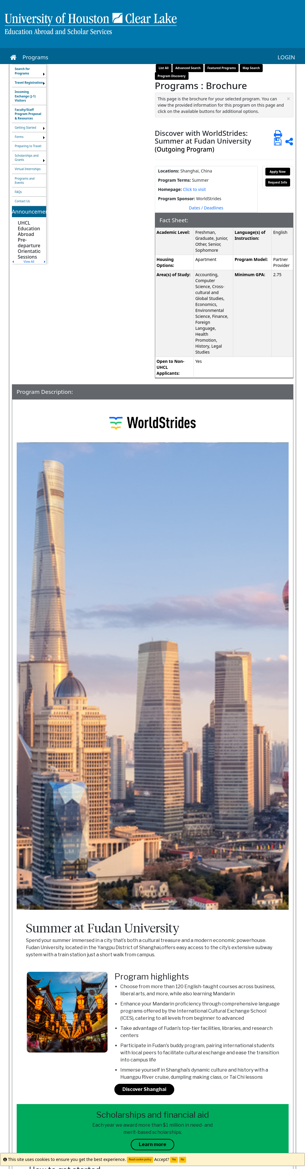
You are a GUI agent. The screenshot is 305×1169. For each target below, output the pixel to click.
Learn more (152, 1144)
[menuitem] (29, 71)
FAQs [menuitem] (18, 192)
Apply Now (278, 172)
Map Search (251, 68)
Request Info (277, 182)
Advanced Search (188, 68)
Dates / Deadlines (206, 208)
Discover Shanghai (144, 1089)
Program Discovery (172, 76)
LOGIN (286, 57)
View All (29, 261)
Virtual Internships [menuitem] (28, 169)
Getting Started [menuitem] (25, 127)
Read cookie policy (140, 1159)
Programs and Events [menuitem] (25, 180)
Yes (174, 1159)
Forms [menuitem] (19, 137)
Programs (36, 57)
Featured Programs (221, 68)
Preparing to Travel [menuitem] (28, 146)
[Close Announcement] (288, 99)
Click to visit (194, 189)
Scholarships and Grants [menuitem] (27, 157)
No (182, 1159)
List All (164, 68)
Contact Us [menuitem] (22, 201)
